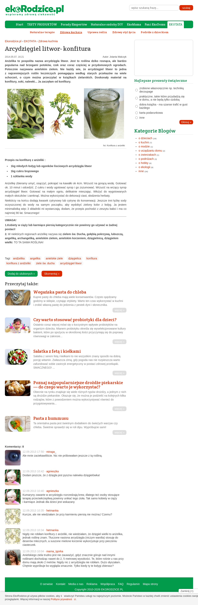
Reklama (91, 584)
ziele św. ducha (45, 263)
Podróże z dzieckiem (154, 32)
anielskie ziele (54, 258)
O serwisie (46, 584)
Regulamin (133, 584)
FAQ (121, 584)
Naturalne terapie (42, 32)
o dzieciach (145, 138)
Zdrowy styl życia (123, 32)
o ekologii (144, 167)
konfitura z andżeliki (18, 263)
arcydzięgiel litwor (71, 263)
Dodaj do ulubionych (21, 273)
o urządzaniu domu (150, 150)
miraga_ (51, 451)
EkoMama (134, 24)
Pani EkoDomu (155, 24)
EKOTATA (175, 24)
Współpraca (107, 584)
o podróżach (146, 158)
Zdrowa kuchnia (48, 41)
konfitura (91, 258)
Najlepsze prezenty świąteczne (160, 80)
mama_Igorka (54, 551)
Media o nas (75, 584)
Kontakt (60, 584)
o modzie (144, 146)
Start (19, 24)
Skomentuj (52, 273)
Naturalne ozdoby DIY (107, 24)
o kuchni (144, 142)
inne (141, 171)
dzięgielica (74, 258)
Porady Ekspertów (74, 24)
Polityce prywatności (63, 599)
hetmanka (52, 510)
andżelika (19, 258)
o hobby (143, 162)
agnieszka (52, 471)
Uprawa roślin (97, 32)
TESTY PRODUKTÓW (42, 24)
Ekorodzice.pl (13, 41)
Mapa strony (150, 584)
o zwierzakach (147, 154)
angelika (35, 258)
